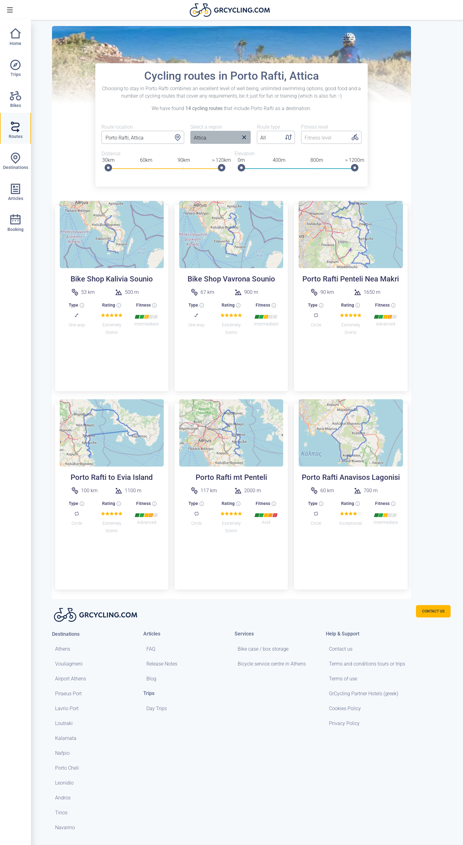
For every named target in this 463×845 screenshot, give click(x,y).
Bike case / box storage (263, 649)
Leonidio (64, 783)
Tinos (61, 813)
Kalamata (65, 738)
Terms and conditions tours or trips (367, 664)
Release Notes (161, 664)
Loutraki (64, 723)
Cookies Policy (345, 708)
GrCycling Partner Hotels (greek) (363, 694)
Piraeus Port (68, 694)
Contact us (341, 649)
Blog (151, 679)
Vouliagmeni (69, 664)
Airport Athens (70, 679)
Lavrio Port (67, 708)
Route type (268, 127)
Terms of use (343, 679)
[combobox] (143, 138)
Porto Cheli (67, 768)
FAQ (150, 649)
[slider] (108, 167)
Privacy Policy (344, 723)
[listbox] (214, 138)
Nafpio (62, 753)
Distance (111, 154)
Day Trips (156, 708)
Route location (117, 127)
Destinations (66, 634)
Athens (62, 649)
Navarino (65, 827)
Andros (63, 798)
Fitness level (314, 127)
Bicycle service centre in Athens (272, 664)
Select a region (206, 127)
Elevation (245, 154)
